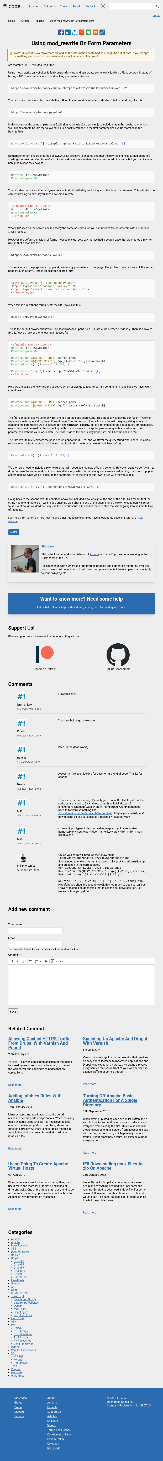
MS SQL (19, 1356)
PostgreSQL (21, 1363)
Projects (52, 1407)
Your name (15, 924)
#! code (11, 6)
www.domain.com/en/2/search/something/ (85, 813)
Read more (15, 1084)
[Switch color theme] (103, 6)
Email (11, 938)
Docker (15, 1255)
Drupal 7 (19, 1261)
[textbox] (81, 985)
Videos (51, 1425)
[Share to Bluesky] (74, 32)
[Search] (157, 7)
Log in (156, 15)
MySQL (18, 1359)
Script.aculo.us (23, 1315)
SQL (13, 1353)
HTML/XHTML (20, 1293)
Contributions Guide (59, 1434)
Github (18, 1402)
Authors (52, 1402)
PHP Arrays (21, 1331)
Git (12, 1286)
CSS (13, 1248)
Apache (40, 21)
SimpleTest (21, 1277)
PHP (14, 1324)
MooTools (20, 1308)
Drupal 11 (19, 1274)
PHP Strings (21, 1337)
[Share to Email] (95, 32)
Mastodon (20, 1398)
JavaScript (17, 1296)
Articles (33, 6)
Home (11, 21)
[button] (102, 32)
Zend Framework (24, 1344)
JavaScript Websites (26, 1302)
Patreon (19, 1416)
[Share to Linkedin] (68, 32)
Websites (16, 1372)
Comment (14, 954)
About (76, 6)
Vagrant (15, 1369)
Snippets (49, 6)
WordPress (17, 1375)
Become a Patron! (45, 669)
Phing (17, 1328)
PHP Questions (23, 1334)
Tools (63, 6)
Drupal (15, 1258)
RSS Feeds (53, 1448)
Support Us (54, 1411)
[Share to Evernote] (88, 32)
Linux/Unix (17, 1318)
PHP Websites (22, 1340)
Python (15, 1347)
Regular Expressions (23, 1350)
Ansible (15, 1239)
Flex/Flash (17, 1280)
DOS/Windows (20, 1251)
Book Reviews (19, 1245)
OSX (13, 1321)
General (15, 1283)
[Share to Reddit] (81, 32)
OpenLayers (21, 1312)
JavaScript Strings (25, 1299)
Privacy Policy (55, 1439)
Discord (19, 1411)
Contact (90, 6)
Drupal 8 (19, 1264)
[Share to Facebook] (61, 32)
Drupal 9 (19, 1267)
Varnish (13, 1062)
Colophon (53, 1443)
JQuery (18, 1305)
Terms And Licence (59, 1430)
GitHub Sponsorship (118, 669)
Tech (14, 1366)
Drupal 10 (19, 1271)
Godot (14, 1290)
